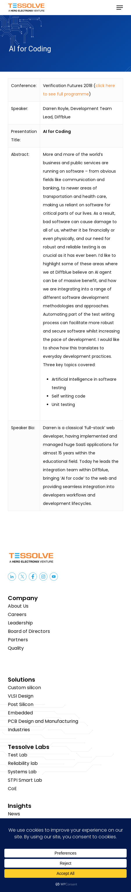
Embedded (20, 712)
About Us (18, 606)
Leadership (20, 623)
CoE (12, 788)
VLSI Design (20, 696)
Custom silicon (24, 687)
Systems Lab (22, 771)
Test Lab (17, 755)
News (14, 813)
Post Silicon (20, 704)
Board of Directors (29, 631)
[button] (119, 7)
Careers (17, 614)
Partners (18, 639)
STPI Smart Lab (25, 780)
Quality (16, 648)
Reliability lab (23, 763)
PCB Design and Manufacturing (43, 721)
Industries (19, 729)
